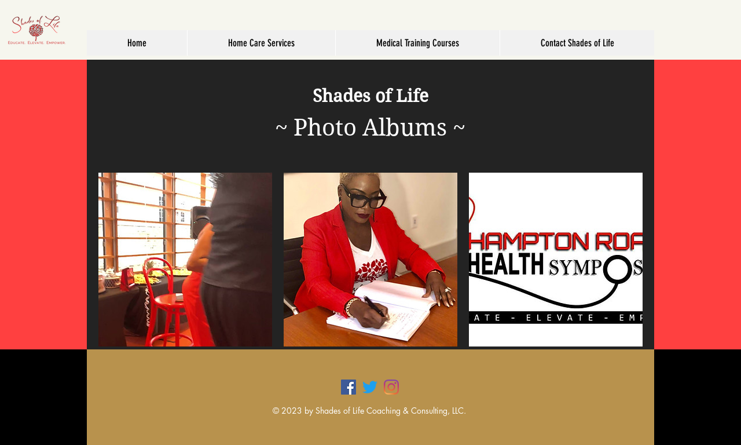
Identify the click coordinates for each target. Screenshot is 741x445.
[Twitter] (369, 387)
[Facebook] (348, 387)
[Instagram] (391, 387)
